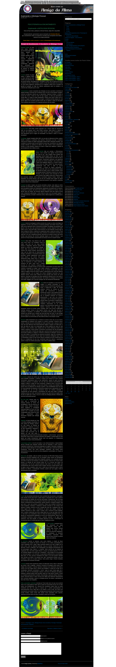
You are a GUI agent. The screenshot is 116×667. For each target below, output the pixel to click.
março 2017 (67, 266)
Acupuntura (67, 85)
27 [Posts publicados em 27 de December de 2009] (89, 389)
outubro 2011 (68, 343)
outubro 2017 (68, 256)
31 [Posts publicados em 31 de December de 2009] (78, 391)
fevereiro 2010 (68, 372)
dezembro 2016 (68, 271)
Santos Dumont (68, 163)
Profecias (67, 147)
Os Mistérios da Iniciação (27, 628)
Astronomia (67, 97)
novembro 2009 (68, 377)
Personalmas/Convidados (70, 55)
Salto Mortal (67, 67)
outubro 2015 (68, 292)
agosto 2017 (67, 259)
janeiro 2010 (67, 374)
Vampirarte (67, 70)
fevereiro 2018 (68, 253)
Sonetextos (67, 56)
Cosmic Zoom (76, 194)
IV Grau (68, 31)
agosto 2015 (67, 295)
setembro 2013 (68, 319)
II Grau (32, 622)
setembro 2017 (68, 258)
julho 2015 (67, 296)
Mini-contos (67, 129)
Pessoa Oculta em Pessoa (79, 204)
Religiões (67, 161)
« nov (66, 393)
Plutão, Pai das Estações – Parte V (72, 78)
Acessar (67, 398)
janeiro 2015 (67, 304)
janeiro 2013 (67, 327)
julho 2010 (67, 364)
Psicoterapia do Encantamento (71, 150)
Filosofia (67, 113)
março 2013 (67, 325)
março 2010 (67, 371)
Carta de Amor (68, 68)
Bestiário (67, 98)
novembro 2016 (68, 272)
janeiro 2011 (67, 354)
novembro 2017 (68, 255)
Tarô (66, 179)
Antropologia (28, 622)
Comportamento (68, 105)
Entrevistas (67, 108)
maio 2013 (67, 324)
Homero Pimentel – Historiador (71, 119)
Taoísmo (67, 177)
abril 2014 (67, 313)
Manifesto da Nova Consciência (54, 3)
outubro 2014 (68, 308)
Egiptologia (67, 106)
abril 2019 (67, 240)
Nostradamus (68, 135)
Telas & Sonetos (68, 180)
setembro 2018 (68, 247)
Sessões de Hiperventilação (72, 36)
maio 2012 (67, 333)
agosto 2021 (67, 221)
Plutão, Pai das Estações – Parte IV (72, 80)
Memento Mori (68, 73)
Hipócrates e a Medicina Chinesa (54, 628)
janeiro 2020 (67, 234)
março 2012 (67, 335)
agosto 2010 (67, 362)
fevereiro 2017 (68, 268)
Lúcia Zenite (67, 126)
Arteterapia (67, 93)
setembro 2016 (68, 276)
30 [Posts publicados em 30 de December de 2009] (75, 391)
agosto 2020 (67, 229)
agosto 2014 (67, 311)
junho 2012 (67, 332)
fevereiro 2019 (68, 242)
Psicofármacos (69, 44)
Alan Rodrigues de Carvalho (71, 87)
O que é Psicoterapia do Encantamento (34, 1)
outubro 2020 (68, 227)
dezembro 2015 (68, 288)
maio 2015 (67, 300)
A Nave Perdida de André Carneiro (80, 205)
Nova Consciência (47, 622)
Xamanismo (67, 182)
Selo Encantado (68, 64)
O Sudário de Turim (79, 188)
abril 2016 (67, 284)
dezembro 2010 (68, 356)
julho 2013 (67, 322)
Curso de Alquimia (70, 42)
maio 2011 (67, 350)
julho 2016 (67, 279)
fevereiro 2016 (68, 285)
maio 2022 (67, 216)
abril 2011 (67, 351)
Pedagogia (67, 140)
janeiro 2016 (67, 287)
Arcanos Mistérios (69, 72)
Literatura (67, 122)
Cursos (44, 3)
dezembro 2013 (68, 316)
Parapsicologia (68, 138)
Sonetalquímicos (69, 171)
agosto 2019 (67, 239)
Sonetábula (68, 169)
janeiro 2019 (67, 243)
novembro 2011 (68, 342)
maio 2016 (67, 282)
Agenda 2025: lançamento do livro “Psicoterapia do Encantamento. (64, 1)
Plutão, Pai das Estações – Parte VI (72, 76)
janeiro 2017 (67, 269)
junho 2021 (67, 224)
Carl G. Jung (67, 102)
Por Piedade (67, 62)
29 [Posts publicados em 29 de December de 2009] (71, 391)
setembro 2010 (68, 361)
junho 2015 (67, 298)
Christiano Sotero (69, 103)
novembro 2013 (68, 317)
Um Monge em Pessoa (70, 75)
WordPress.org (68, 403)
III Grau (68, 29)
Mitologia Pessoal (38, 622)
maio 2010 (67, 367)
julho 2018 (67, 248)
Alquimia (67, 89)
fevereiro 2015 (68, 303)
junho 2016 (67, 280)
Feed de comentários (69, 402)
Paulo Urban (30, 17)
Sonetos (67, 164)
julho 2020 (67, 230)
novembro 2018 (68, 245)
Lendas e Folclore (69, 121)
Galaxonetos (69, 166)
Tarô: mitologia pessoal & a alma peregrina (75, 45)
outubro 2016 (68, 274)
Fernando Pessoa (69, 111)
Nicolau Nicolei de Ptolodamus (71, 134)
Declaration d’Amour (69, 65)
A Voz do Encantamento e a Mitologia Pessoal (31, 3)
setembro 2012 (68, 330)
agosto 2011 (67, 345)
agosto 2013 (67, 321)
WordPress (40, 663)
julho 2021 (67, 222)
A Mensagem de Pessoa (78, 202)
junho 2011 (67, 348)
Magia (66, 127)
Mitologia (67, 130)
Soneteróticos (69, 172)
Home (22, 1)
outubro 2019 (68, 235)
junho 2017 (67, 261)
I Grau (67, 26)
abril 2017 (67, 264)
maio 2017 (67, 263)
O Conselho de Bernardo (78, 193)
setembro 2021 (68, 219)
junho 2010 (67, 366)
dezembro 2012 (68, 329)
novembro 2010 (68, 358)
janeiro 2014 (67, 314)
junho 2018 (67, 250)
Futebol (66, 114)
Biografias (67, 100)
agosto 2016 (67, 277)
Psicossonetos (69, 167)
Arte (66, 92)
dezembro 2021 (68, 218)
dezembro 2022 (68, 213)
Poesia (66, 145)
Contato (46, 1)
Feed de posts (68, 400)
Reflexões (67, 159)
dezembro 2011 (68, 340)
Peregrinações (68, 142)
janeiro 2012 (67, 338)
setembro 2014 (68, 309)
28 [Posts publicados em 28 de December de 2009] (67, 391)
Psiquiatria (31, 624)
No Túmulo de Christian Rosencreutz (81, 201)
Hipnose (67, 116)
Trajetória (68, 50)
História (66, 118)
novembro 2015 (68, 290)
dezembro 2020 (68, 226)
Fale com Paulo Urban (63, 663)
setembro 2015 (68, 293)
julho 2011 (67, 346)
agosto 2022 (67, 214)
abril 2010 (67, 369)
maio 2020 (67, 232)
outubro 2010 (68, 359)
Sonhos (66, 176)
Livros (66, 54)
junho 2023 (67, 211)
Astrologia (67, 95)
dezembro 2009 (68, 375)
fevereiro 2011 (68, 353)
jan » (69, 393)
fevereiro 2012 (68, 337)
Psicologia (53, 622)
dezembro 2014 (68, 306)
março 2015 (67, 301)
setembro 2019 (68, 237)
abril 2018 (67, 251)
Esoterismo (67, 109)
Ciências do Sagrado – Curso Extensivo (71, 3)
